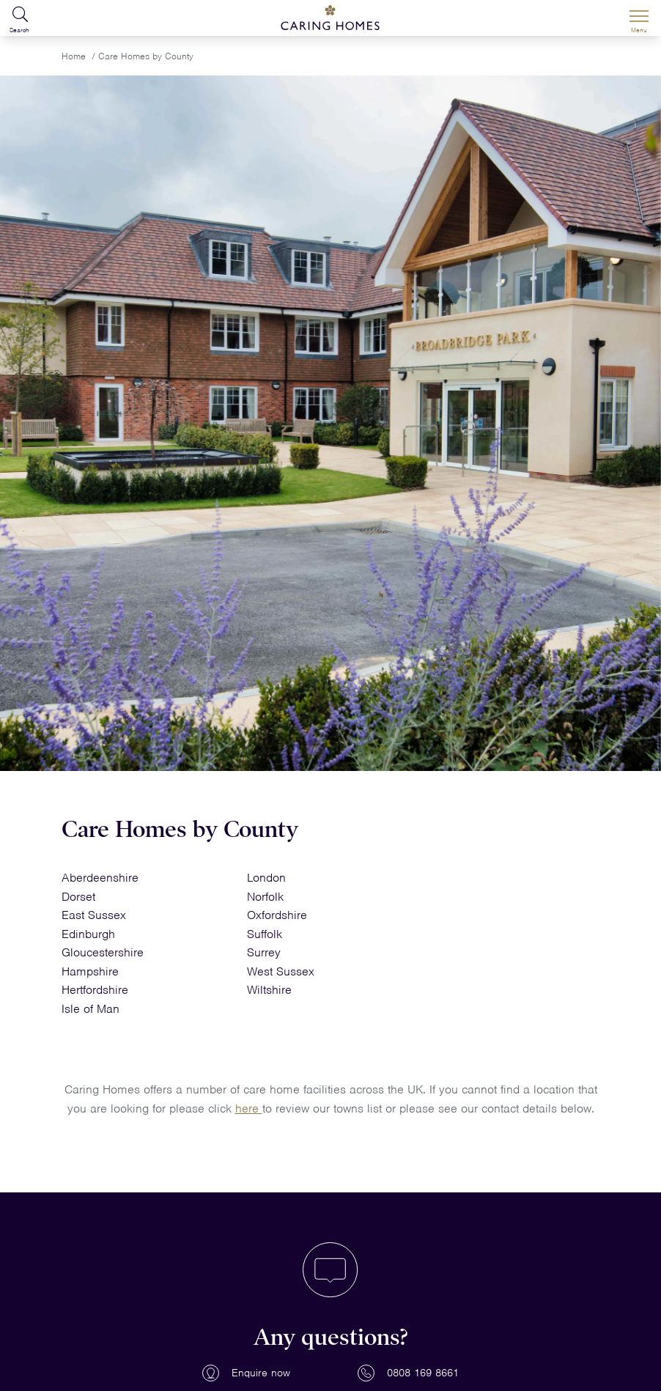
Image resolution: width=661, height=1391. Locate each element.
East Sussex (94, 915)
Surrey (264, 952)
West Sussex (280, 971)
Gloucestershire (103, 952)
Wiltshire (269, 989)
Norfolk (265, 896)
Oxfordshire (277, 915)
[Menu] (639, 18)
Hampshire (90, 971)
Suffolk (264, 934)
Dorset (78, 896)
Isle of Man (90, 1009)
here (248, 1108)
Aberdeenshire (100, 877)
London (266, 877)
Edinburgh (88, 934)
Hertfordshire (95, 989)
